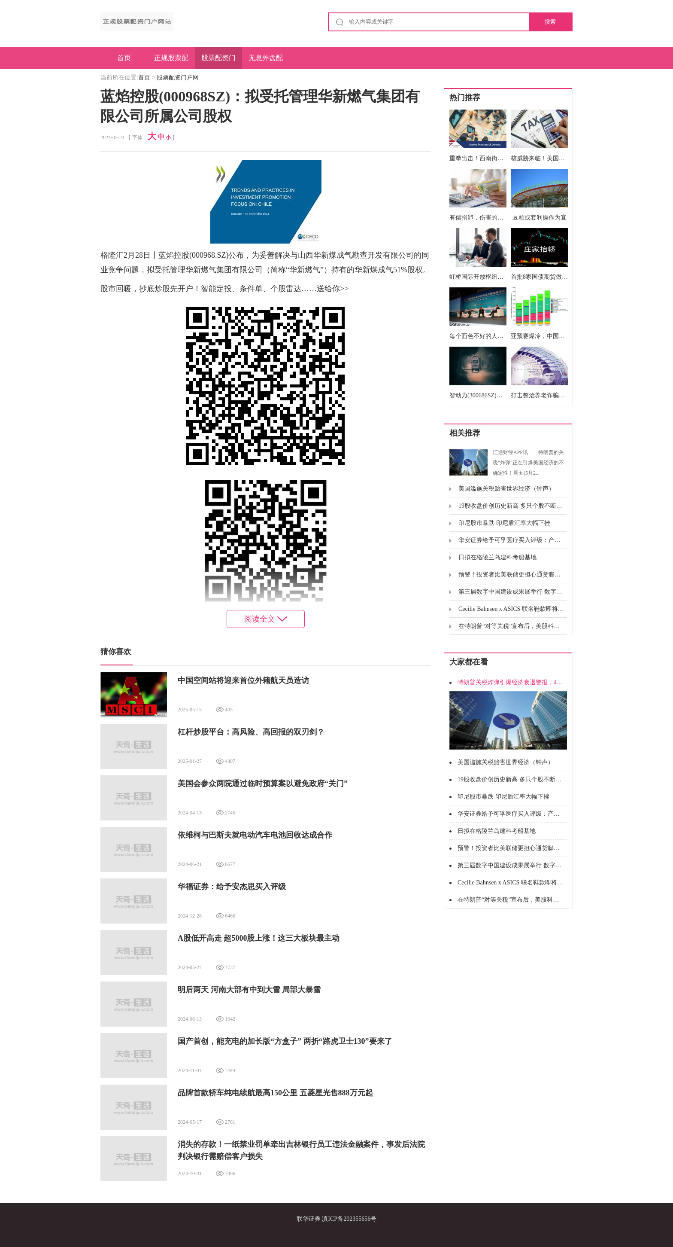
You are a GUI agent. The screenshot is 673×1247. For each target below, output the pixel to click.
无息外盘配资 (266, 61)
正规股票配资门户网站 (171, 61)
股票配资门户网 (218, 61)
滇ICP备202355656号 (349, 1219)
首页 (124, 57)
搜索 (550, 21)
